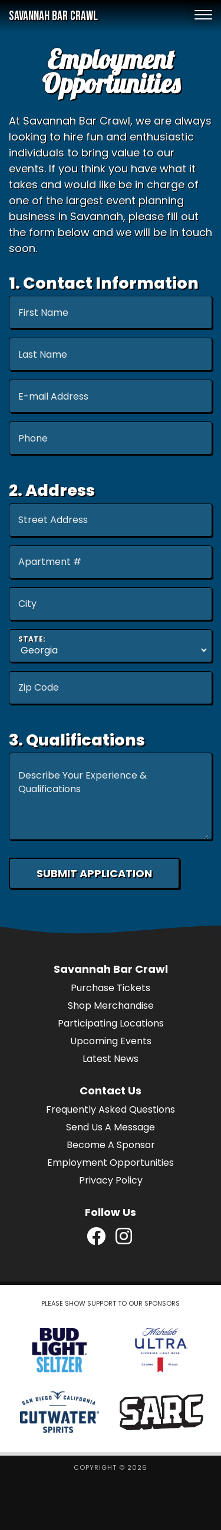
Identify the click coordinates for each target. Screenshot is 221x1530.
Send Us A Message (110, 1127)
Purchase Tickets (110, 988)
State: (31, 639)
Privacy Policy (111, 1180)
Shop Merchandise (111, 1005)
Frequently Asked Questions (110, 1109)
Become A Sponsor (111, 1145)
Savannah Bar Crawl (53, 16)
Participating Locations (111, 1023)
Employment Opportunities (110, 1162)
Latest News (110, 1058)
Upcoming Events (110, 1041)
